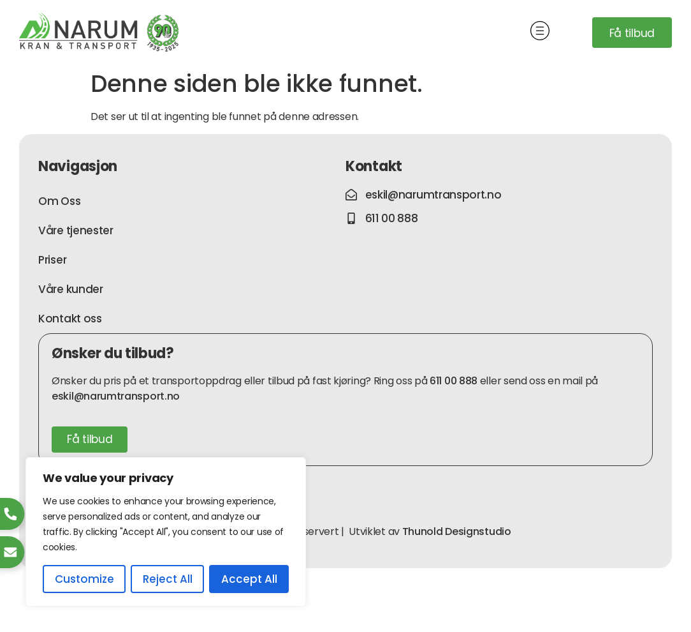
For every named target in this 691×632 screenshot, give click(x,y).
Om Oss (59, 201)
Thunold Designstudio (456, 531)
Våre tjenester (75, 230)
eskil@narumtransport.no (116, 396)
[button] (540, 33)
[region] (165, 531)
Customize (84, 579)
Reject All (168, 579)
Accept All (249, 579)
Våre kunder (70, 289)
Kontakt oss (70, 318)
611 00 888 (453, 380)
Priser (52, 259)
